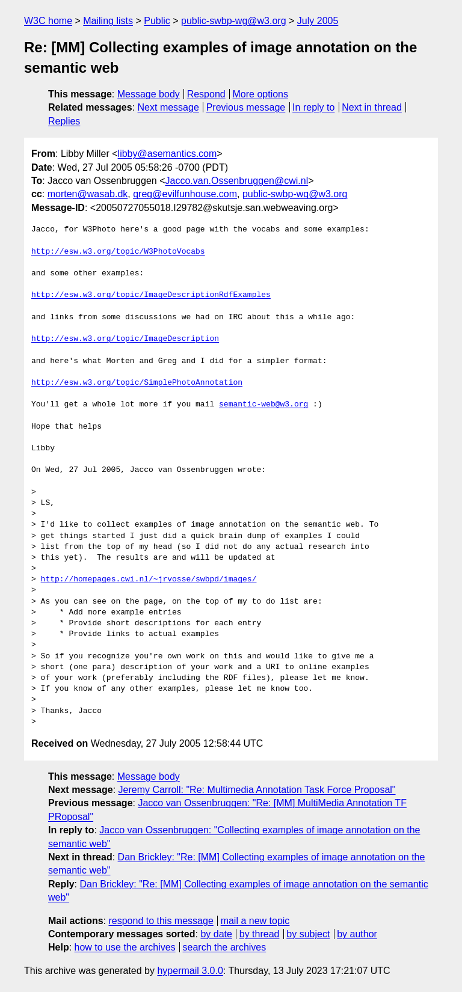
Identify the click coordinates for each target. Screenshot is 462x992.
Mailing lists (108, 21)
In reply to (313, 107)
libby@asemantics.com (167, 153)
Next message (168, 107)
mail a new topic (255, 921)
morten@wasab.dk (88, 194)
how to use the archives (125, 947)
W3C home (48, 21)
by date (216, 934)
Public (157, 21)
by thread (259, 934)
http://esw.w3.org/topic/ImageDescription (125, 339)
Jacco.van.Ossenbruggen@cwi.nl (236, 181)
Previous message (246, 107)
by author (357, 934)
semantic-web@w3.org (263, 404)
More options (261, 94)
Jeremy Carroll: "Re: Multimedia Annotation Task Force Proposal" (257, 790)
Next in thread (372, 107)
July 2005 (318, 21)
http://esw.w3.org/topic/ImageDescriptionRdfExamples (151, 295)
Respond (206, 94)
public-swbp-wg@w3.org (233, 21)
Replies (64, 121)
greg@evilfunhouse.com (185, 194)
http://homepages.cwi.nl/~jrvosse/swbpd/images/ (149, 579)
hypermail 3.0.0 (190, 971)
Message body (148, 94)
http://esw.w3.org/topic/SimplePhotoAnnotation (136, 383)
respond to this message (160, 921)
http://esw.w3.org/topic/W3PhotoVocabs (118, 251)
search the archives (224, 947)
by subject (308, 934)
